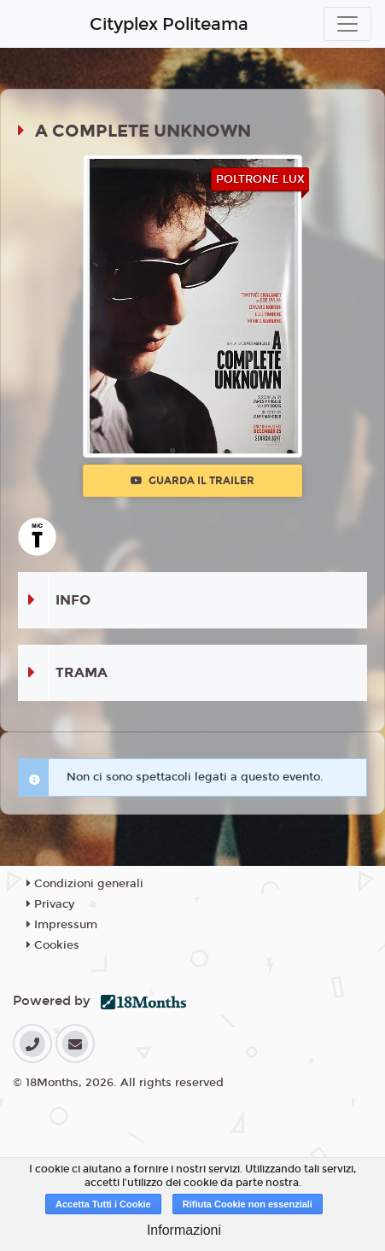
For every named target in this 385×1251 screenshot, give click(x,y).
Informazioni (184, 1230)
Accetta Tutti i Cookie (103, 1204)
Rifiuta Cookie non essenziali (247, 1204)
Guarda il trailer (192, 481)
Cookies (52, 945)
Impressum (61, 925)
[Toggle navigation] (347, 24)
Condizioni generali (84, 884)
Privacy (50, 904)
